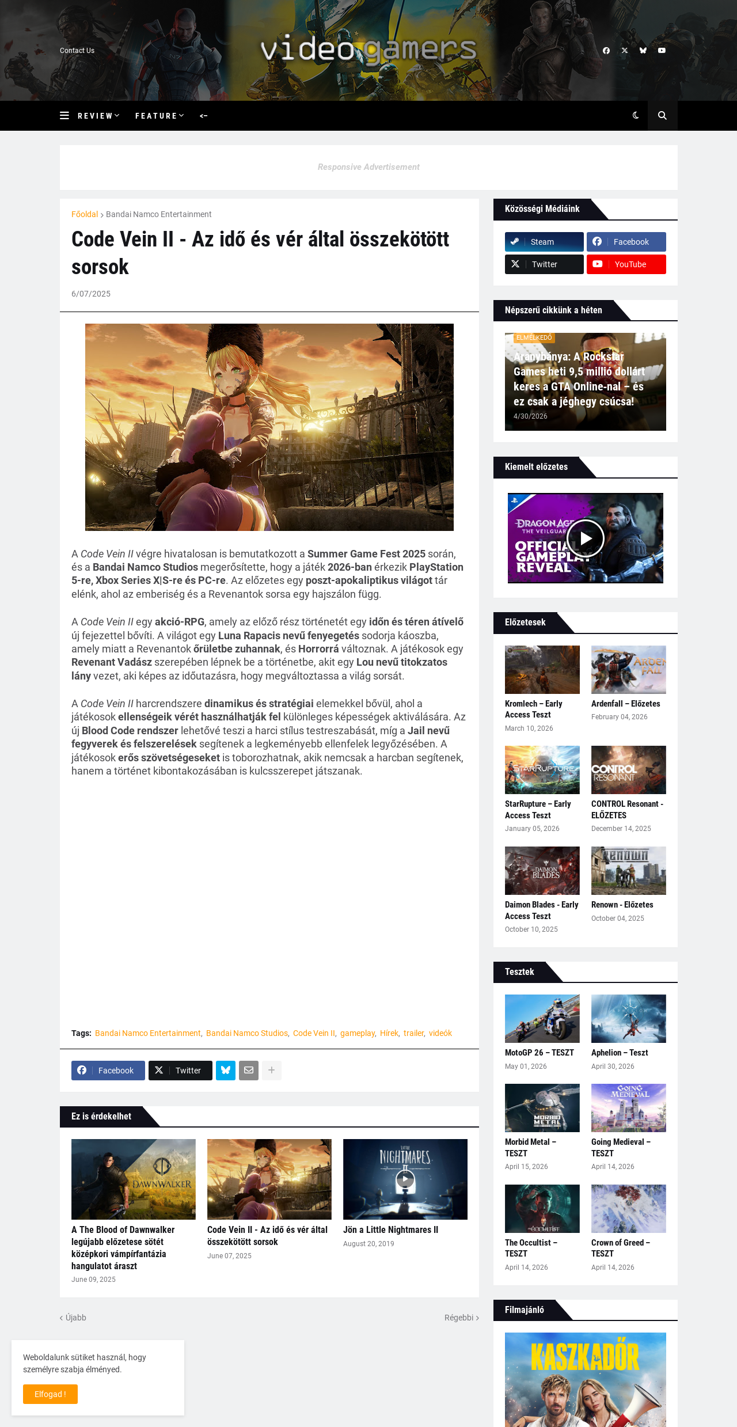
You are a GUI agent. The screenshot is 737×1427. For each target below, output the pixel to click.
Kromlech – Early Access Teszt (534, 709)
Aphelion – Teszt (619, 1053)
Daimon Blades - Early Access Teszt (542, 910)
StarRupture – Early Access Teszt (538, 810)
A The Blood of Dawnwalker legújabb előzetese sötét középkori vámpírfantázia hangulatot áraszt (122, 1247)
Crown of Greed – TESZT (620, 1248)
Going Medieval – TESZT (621, 1148)
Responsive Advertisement (369, 167)
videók (440, 1033)
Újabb (76, 1317)
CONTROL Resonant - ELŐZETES (627, 810)
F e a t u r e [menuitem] (155, 115)
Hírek (389, 1033)
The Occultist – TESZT (531, 1248)
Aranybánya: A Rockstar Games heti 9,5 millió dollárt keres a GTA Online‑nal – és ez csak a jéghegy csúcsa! (579, 379)
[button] (69, 116)
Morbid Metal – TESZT (530, 1148)
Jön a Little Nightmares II (390, 1229)
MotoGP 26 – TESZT (539, 1053)
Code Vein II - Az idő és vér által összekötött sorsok (267, 1235)
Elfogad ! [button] (50, 1394)
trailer (414, 1033)
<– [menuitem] (204, 115)
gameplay (357, 1033)
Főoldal (84, 214)
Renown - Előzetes (622, 905)
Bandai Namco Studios (247, 1033)
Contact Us (77, 51)
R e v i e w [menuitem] (95, 115)
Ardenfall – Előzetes (625, 704)
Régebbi (459, 1317)
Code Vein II (314, 1033)
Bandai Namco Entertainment (159, 214)
